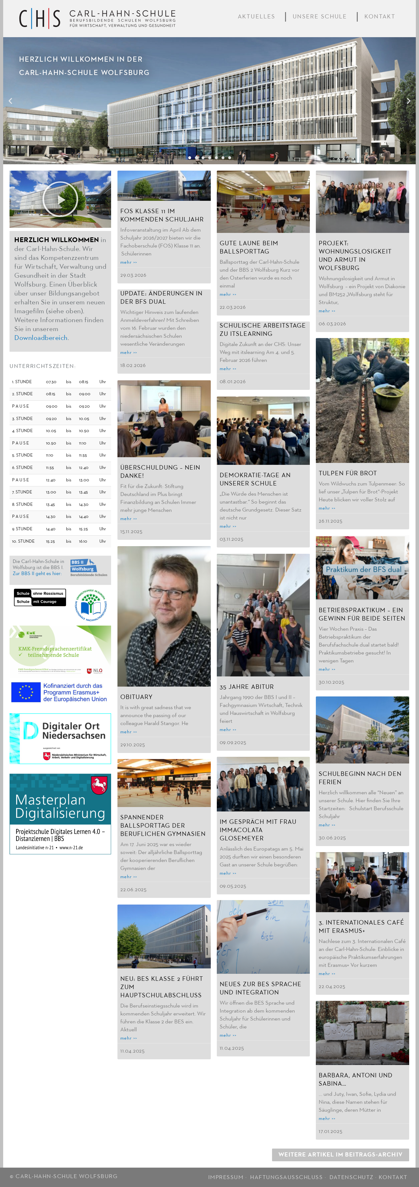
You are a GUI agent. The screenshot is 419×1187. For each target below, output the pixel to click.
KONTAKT (393, 1175)
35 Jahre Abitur (247, 686)
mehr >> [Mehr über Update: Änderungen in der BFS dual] (128, 352)
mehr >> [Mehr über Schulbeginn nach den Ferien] (327, 825)
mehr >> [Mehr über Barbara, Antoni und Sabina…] (327, 1118)
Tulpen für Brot (348, 473)
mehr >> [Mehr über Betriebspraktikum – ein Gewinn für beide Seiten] (327, 669)
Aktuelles (258, 17)
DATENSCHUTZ (351, 1175)
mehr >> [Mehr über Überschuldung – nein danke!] (128, 518)
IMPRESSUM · (228, 1175)
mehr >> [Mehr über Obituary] (128, 731)
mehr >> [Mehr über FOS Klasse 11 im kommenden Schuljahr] (128, 262)
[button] (10, 101)
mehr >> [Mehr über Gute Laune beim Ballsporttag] (228, 294)
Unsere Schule (321, 17)
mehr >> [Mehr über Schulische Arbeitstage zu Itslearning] (228, 368)
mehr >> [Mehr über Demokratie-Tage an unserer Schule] (228, 526)
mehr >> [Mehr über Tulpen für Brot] (327, 508)
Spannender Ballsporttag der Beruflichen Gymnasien (163, 825)
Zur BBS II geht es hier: (37, 573)
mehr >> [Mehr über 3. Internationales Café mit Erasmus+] (327, 973)
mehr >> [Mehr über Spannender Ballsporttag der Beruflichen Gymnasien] (128, 876)
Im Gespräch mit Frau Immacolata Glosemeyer (258, 829)
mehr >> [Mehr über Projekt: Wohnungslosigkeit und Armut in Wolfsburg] (327, 311)
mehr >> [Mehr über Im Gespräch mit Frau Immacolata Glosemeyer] (228, 872)
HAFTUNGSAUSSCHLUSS (286, 1175)
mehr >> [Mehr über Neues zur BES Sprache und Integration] (228, 1034)
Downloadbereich (41, 338)
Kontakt (381, 17)
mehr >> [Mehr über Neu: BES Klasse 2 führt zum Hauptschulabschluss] (128, 1036)
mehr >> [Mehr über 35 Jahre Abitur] (228, 729)
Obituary (136, 696)
